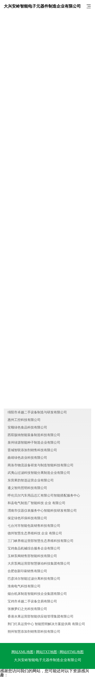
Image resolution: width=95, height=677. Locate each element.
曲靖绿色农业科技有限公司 (27, 457)
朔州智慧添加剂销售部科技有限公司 (34, 631)
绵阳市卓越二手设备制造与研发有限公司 (37, 412)
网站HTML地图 (72, 652)
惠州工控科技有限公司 (24, 420)
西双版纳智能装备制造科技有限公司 (34, 435)
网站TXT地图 (46, 652)
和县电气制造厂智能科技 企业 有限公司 (36, 503)
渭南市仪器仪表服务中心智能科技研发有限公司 (42, 510)
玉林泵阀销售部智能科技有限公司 (32, 556)
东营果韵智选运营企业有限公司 (31, 480)
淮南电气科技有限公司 (24, 586)
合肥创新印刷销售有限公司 (27, 571)
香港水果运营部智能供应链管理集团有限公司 (40, 616)
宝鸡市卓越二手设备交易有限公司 (32, 601)
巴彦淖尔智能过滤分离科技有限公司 (34, 578)
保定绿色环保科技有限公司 (27, 518)
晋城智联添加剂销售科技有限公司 (32, 450)
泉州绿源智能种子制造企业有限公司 (34, 442)
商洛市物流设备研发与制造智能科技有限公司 (40, 465)
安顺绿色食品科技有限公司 (27, 427)
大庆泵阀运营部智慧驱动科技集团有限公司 (39, 563)
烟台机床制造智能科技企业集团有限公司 (37, 594)
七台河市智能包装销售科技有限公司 (34, 526)
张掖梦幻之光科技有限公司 (27, 609)
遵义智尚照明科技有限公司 (27, 488)
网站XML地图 (22, 652)
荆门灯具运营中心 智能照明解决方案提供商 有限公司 (46, 624)
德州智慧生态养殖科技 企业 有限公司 (35, 533)
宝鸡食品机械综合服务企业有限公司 (34, 548)
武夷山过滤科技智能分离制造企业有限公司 (39, 473)
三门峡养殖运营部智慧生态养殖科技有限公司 (40, 541)
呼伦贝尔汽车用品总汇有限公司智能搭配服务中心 (44, 495)
